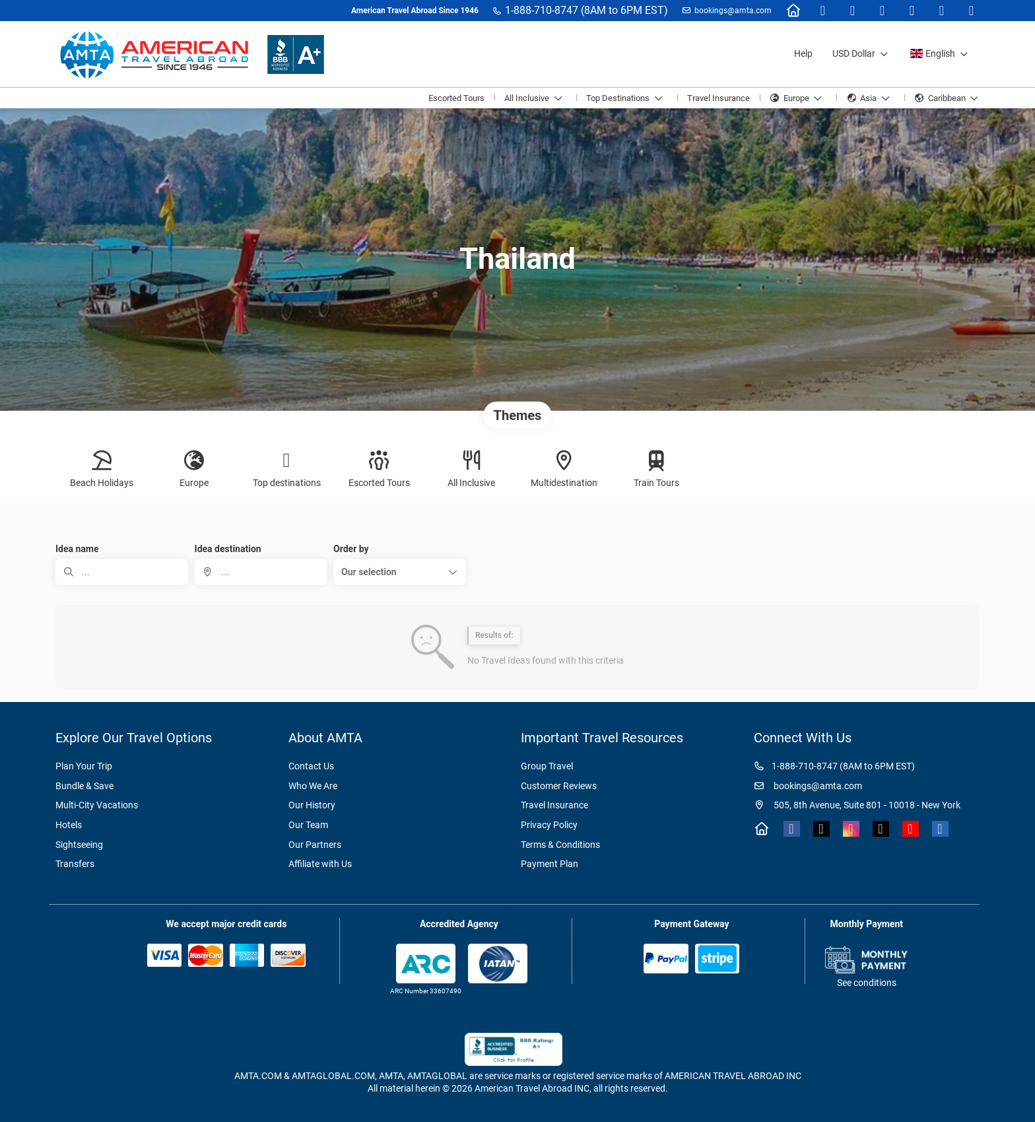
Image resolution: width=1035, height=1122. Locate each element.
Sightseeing (79, 844)
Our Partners (314, 844)
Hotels (68, 825)
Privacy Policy (549, 825)
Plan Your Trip (83, 766)
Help (803, 53)
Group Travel (547, 766)
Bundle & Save (84, 786)
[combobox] (261, 572)
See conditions (866, 982)
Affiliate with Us (320, 864)
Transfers (74, 864)
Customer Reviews (559, 786)
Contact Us (311, 766)
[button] (399, 572)
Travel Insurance (554, 805)
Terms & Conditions (560, 844)
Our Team (308, 825)
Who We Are (312, 786)
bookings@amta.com (733, 10)
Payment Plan (549, 864)
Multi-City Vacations (96, 805)
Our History (311, 805)
